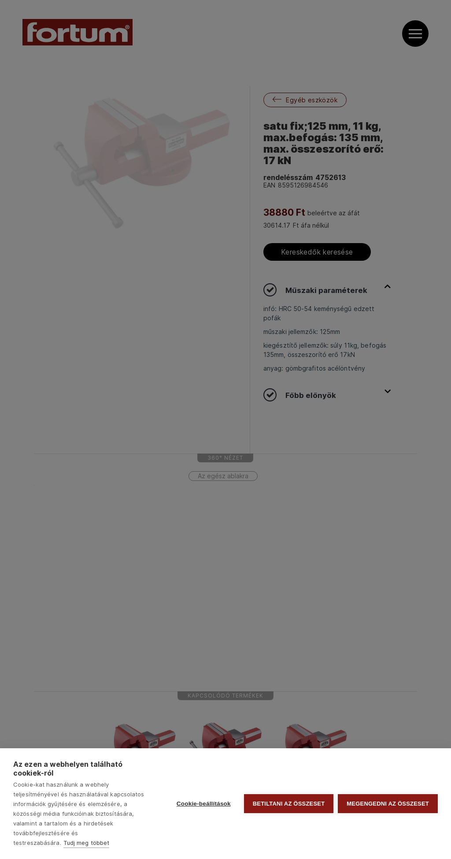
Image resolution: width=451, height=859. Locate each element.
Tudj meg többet (86, 842)
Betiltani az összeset (289, 803)
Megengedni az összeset (388, 803)
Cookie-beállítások (204, 803)
